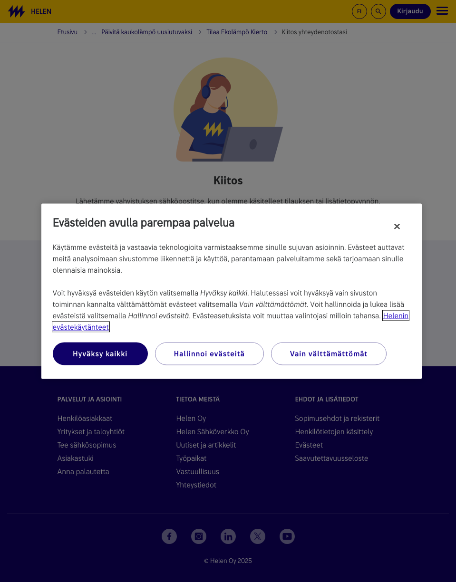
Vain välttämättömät (329, 353)
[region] (231, 291)
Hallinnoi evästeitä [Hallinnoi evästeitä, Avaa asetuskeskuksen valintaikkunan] (209, 353)
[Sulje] (397, 226)
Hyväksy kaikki (100, 353)
